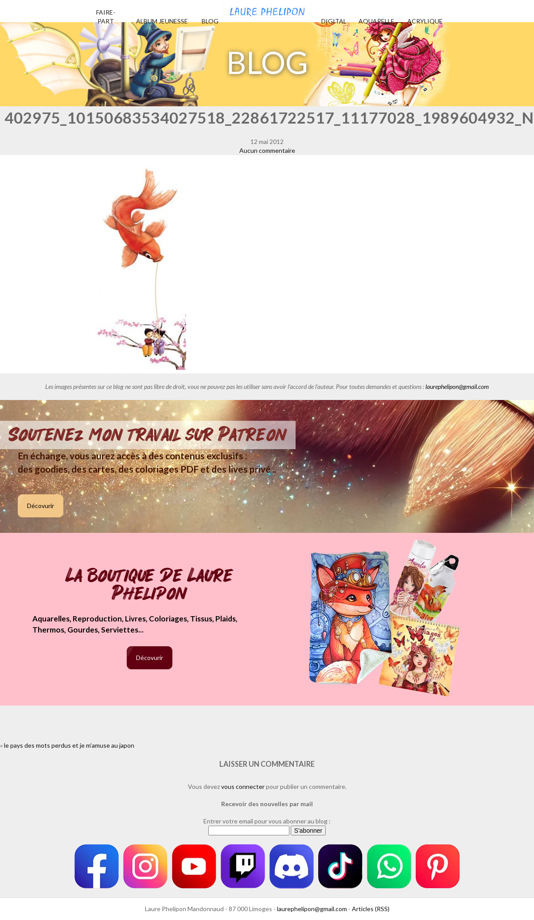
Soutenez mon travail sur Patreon (148, 435)
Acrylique (425, 21)
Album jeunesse (162, 21)
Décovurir (40, 505)
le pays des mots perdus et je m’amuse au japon (69, 745)
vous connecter (243, 786)
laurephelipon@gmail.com (457, 386)
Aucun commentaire (267, 150)
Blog (210, 21)
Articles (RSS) (371, 908)
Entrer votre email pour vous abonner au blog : (267, 821)
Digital (334, 21)
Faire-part (105, 16)
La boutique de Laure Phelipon (149, 585)
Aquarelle (376, 21)
